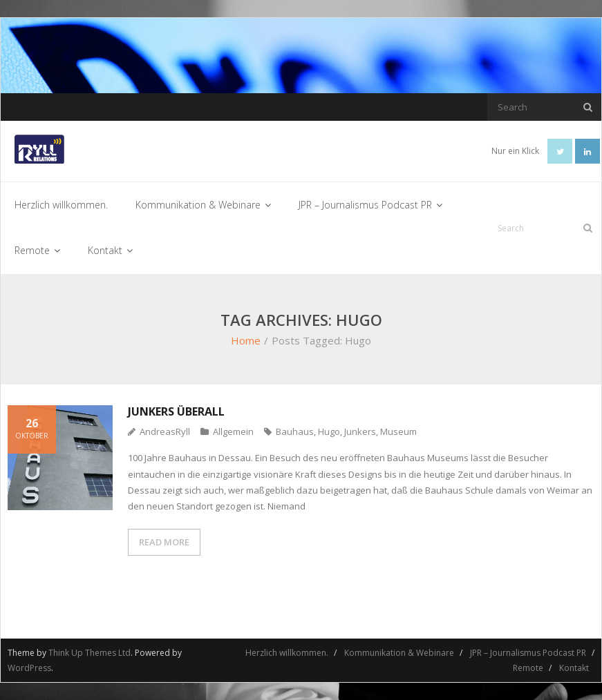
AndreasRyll (165, 431)
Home (246, 340)
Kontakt (574, 668)
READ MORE (164, 542)
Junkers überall (176, 411)
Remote (528, 668)
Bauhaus (295, 431)
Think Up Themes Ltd (89, 653)
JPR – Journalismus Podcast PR (528, 653)
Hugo (329, 431)
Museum (398, 431)
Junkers (360, 431)
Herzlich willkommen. (286, 653)
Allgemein (233, 431)
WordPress (29, 668)
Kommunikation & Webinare (399, 653)
